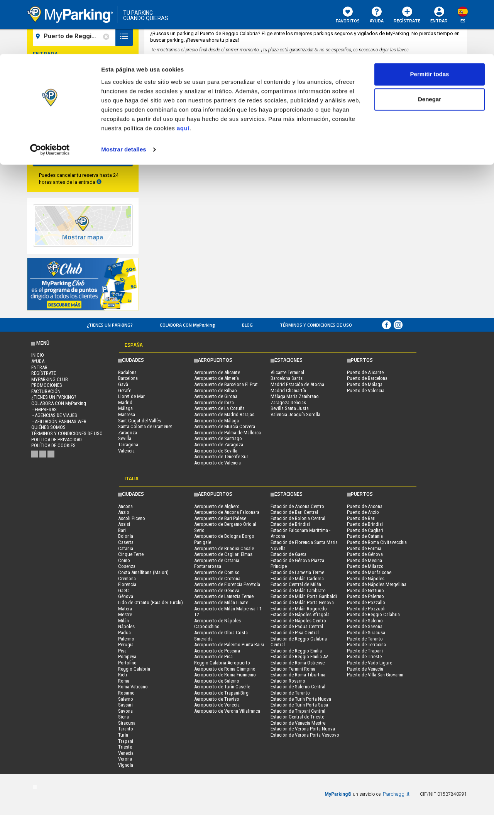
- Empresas (44, 409)
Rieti (122, 675)
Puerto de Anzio (363, 512)
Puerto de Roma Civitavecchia (377, 542)
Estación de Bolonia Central (298, 518)
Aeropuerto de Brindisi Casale (224, 548)
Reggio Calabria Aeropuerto (222, 663)
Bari (122, 530)
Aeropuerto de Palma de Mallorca (227, 432)
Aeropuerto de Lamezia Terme (224, 596)
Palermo (126, 639)
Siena (123, 717)
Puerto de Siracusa (366, 632)
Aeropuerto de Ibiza (214, 402)
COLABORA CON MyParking (187, 325)
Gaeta (124, 590)
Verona (125, 759)
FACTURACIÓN (46, 391)
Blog (247, 325)
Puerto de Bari (361, 518)
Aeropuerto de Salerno (216, 681)
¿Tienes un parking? (110, 325)
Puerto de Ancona (364, 506)
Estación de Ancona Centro (297, 506)
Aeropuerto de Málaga (216, 421)
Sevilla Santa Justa (290, 408)
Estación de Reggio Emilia (296, 651)
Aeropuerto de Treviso (216, 699)
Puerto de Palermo (365, 596)
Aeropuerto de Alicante (217, 372)
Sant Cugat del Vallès (139, 421)
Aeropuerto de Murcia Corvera (224, 426)
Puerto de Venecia (365, 669)
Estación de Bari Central (294, 512)
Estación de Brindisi (290, 524)
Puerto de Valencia (365, 390)
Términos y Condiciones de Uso (316, 325)
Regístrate (43, 373)
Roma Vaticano (133, 687)
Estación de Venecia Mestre (298, 723)
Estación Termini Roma (293, 669)
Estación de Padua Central (297, 626)
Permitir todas (429, 20)
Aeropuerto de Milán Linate (221, 602)
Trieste (125, 747)
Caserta (126, 542)
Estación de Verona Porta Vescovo (305, 735)
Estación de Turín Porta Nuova (301, 699)
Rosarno (126, 693)
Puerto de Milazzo (365, 566)
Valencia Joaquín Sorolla (295, 414)
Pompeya (127, 656)
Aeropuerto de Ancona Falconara (226, 512)
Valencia (126, 451)
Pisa (122, 651)
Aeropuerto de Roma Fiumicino (225, 675)
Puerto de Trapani (365, 651)
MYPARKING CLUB (49, 379)
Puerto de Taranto (365, 639)
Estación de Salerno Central (298, 687)
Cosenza (126, 566)
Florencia (127, 584)
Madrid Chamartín (288, 390)
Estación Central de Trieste (297, 717)
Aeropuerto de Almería (216, 378)
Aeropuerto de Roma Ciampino (224, 669)
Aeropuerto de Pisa (213, 656)
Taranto (125, 729)
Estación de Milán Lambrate (298, 590)
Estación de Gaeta (288, 554)
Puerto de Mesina (364, 560)
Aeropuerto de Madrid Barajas (224, 414)
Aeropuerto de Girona (215, 396)
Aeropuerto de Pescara (217, 651)
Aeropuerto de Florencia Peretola (227, 584)
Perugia (126, 644)
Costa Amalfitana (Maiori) (143, 572)
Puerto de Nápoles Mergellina (376, 584)
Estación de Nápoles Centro (298, 621)
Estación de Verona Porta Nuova (303, 729)
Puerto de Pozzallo (366, 602)
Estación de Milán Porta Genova (302, 602)
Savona (125, 711)
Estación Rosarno (288, 681)
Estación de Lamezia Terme (297, 572)
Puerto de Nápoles (365, 578)
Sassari (125, 705)
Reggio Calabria (134, 669)
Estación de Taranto (290, 693)
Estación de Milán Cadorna (297, 578)
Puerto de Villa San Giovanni (375, 675)
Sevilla (124, 438)
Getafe (124, 390)
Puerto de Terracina (366, 644)
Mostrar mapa (82, 237)
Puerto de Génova (365, 554)
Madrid (125, 402)
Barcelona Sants (287, 378)
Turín (123, 735)
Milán (123, 621)
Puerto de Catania (365, 536)
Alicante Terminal (287, 372)
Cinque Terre (131, 554)
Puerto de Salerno (365, 621)
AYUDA (37, 361)
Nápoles (126, 626)
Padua (124, 632)
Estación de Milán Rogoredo (299, 609)
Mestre (125, 614)
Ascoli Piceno (131, 518)
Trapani (125, 741)
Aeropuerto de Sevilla (215, 451)
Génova (125, 596)
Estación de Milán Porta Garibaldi (304, 596)
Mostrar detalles (123, 95)
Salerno (125, 699)
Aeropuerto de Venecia (217, 705)
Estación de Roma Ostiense (298, 663)
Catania (125, 548)
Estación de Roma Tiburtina (298, 675)
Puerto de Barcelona (367, 378)
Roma (123, 681)
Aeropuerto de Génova (216, 590)
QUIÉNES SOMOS (48, 427)
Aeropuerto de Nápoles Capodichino (217, 624)
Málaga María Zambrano (295, 396)
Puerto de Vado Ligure (369, 663)
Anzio (123, 512)
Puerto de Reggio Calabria (373, 614)
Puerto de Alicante (365, 372)
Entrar (39, 367)
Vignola (125, 765)
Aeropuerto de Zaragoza (218, 444)
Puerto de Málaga (364, 384)
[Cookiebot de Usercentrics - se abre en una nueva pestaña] (50, 96)
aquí (183, 74)
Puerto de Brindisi (365, 524)
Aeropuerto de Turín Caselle (222, 687)
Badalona (127, 372)
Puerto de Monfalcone (369, 572)
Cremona (127, 578)
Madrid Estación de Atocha (297, 384)
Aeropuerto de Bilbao (215, 390)
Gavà (123, 384)
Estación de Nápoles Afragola (300, 614)
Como (124, 560)
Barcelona (128, 378)
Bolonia (125, 536)
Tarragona (128, 444)
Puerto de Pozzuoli (366, 609)
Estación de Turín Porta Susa (299, 705)
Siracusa (126, 723)
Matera (125, 609)
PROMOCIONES (46, 385)
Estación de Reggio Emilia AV (299, 656)
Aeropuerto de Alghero (217, 506)
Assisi (124, 524)
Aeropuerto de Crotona (217, 578)
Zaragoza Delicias (288, 402)
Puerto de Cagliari (365, 530)
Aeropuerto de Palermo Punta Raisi (229, 644)
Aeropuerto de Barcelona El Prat (226, 384)
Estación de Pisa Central (295, 632)
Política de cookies (53, 445)
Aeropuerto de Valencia (217, 463)
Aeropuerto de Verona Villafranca (227, 711)
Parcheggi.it (396, 794)
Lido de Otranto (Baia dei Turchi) (150, 602)
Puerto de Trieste (364, 656)
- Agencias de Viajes (54, 415)
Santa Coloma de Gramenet (145, 426)
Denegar (429, 45)
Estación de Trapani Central (298, 711)
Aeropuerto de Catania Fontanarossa (216, 563)
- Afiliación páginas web (58, 421)
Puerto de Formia (364, 548)
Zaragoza (127, 432)
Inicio (37, 355)
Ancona (125, 506)
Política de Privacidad (56, 439)
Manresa (126, 414)
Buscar (83, 156)
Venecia (126, 753)
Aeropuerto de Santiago (218, 438)
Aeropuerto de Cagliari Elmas (223, 554)
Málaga (125, 408)
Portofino (127, 663)
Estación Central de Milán (296, 584)
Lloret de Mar (131, 396)
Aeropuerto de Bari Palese (220, 518)
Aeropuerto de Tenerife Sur (221, 456)
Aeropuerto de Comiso (217, 572)
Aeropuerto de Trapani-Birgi (222, 693)
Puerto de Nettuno (365, 590)
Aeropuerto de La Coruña (219, 408)
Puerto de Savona (364, 626)
